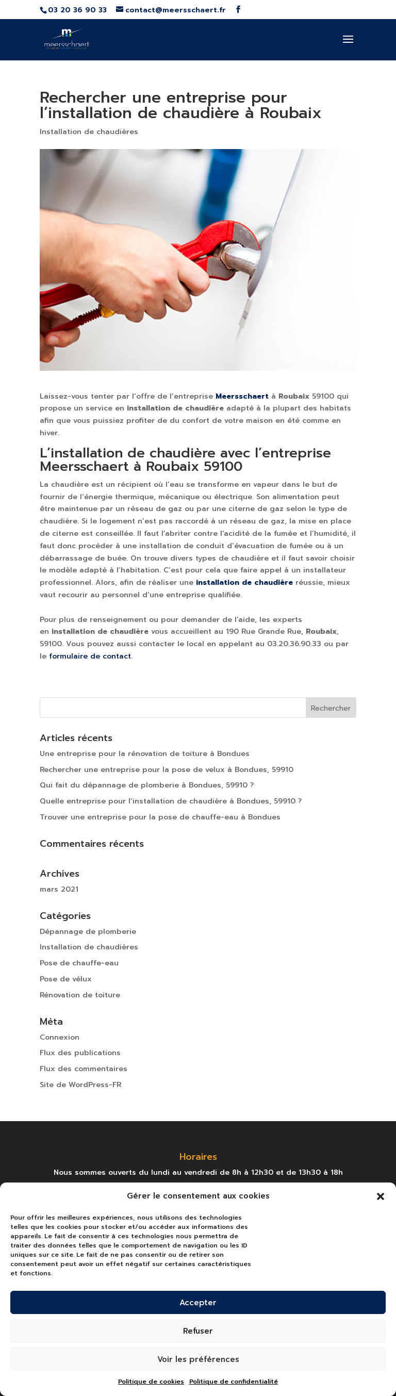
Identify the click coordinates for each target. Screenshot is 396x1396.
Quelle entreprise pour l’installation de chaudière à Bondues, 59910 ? (171, 801)
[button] (380, 1196)
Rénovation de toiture (80, 995)
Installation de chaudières (89, 131)
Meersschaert (242, 396)
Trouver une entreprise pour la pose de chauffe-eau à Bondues (160, 817)
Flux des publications (80, 1052)
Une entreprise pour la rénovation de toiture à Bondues (145, 753)
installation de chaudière (244, 582)
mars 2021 (59, 889)
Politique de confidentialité (233, 1381)
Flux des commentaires (83, 1068)
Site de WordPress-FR (80, 1084)
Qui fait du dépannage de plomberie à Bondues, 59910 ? (147, 785)
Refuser (198, 1331)
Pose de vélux (66, 979)
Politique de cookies (151, 1381)
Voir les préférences (198, 1359)
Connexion (59, 1037)
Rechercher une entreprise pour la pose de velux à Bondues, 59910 (166, 769)
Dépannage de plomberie (88, 931)
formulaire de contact (90, 656)
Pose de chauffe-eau (79, 963)
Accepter (198, 1302)
